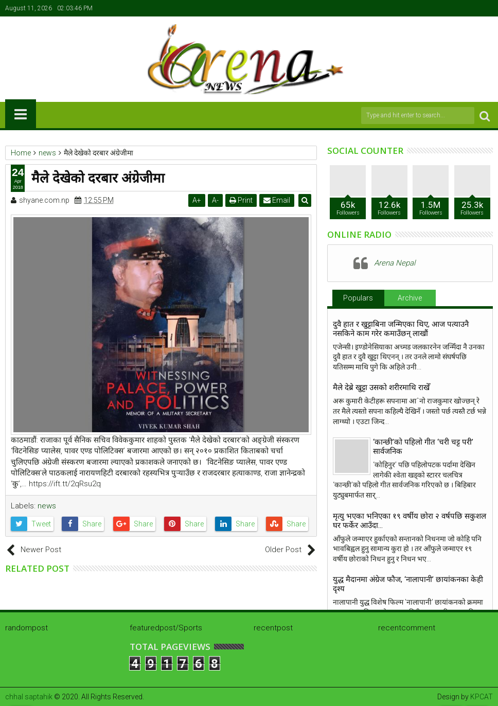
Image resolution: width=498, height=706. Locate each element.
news (47, 505)
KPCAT (481, 697)
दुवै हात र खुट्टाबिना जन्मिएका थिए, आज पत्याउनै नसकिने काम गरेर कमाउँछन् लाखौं (401, 329)
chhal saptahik (28, 697)
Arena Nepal (394, 263)
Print (241, 200)
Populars (358, 298)
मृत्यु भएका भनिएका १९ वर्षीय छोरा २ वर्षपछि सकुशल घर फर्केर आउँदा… (409, 520)
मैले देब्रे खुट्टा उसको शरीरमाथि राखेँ (381, 387)
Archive (410, 298)
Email (277, 200)
